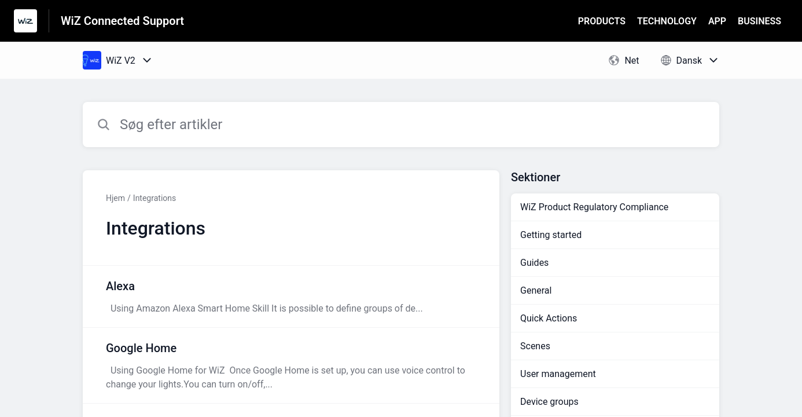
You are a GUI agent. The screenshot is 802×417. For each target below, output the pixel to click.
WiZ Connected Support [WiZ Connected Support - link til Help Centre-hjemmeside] (122, 21)
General (535, 290)
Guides (534, 262)
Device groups (549, 401)
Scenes (535, 346)
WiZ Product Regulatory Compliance (594, 207)
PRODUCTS (602, 21)
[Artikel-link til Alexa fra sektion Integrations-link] (291, 296)
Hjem (115, 198)
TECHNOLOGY (667, 21)
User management (558, 373)
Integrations (154, 198)
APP (717, 21)
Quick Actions (548, 318)
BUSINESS (759, 21)
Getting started (551, 234)
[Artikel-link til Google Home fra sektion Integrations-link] (291, 365)
